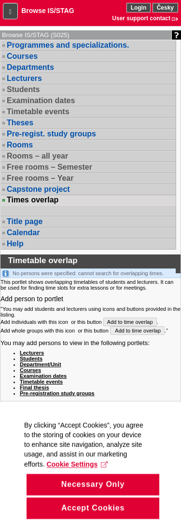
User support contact (141, 18)
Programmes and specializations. (68, 45)
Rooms (20, 145)
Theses (20, 123)
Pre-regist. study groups (51, 134)
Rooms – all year (37, 156)
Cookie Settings (77, 477)
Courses (22, 56)
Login (139, 7)
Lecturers (24, 78)
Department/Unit (40, 364)
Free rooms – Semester (49, 167)
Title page (24, 221)
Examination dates (41, 100)
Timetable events (38, 111)
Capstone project (38, 189)
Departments (30, 67)
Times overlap (32, 200)
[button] (10, 11)
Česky (165, 7)
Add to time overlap (130, 322)
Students (23, 89)
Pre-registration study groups (57, 393)
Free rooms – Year (40, 178)
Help (15, 244)
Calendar (23, 232)
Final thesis (34, 387)
